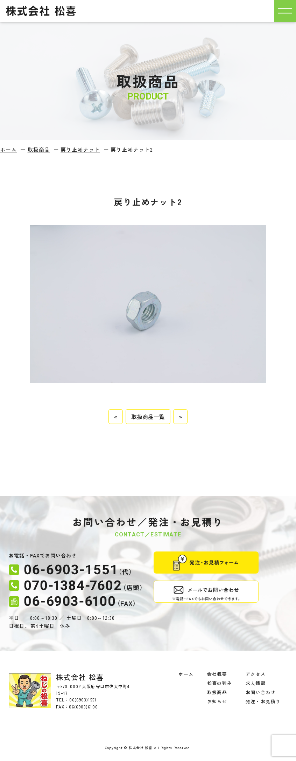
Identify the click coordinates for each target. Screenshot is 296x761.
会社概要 (217, 674)
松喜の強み (219, 683)
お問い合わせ (260, 692)
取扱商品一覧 (148, 416)
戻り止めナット (80, 149)
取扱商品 (39, 149)
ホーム (8, 149)
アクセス (255, 674)
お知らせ (217, 701)
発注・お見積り (263, 701)
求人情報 (255, 683)
